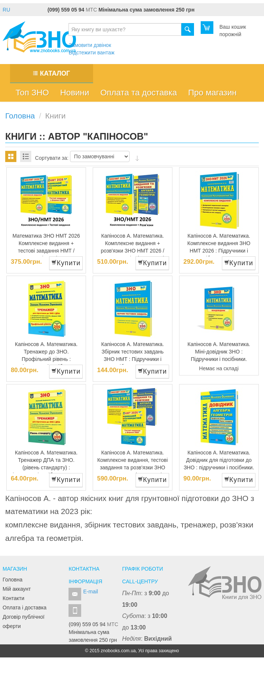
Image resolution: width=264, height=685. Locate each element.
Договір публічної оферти (23, 621)
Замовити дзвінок (90, 45)
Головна (12, 580)
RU (6, 10)
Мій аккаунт (17, 589)
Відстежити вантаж (91, 53)
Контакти (13, 598)
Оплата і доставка (25, 608)
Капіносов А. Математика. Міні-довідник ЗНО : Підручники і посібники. (219, 351)
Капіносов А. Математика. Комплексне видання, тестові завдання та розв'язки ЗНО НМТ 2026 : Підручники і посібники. (132, 467)
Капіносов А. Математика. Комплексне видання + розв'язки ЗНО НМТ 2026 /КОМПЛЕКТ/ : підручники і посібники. (132, 251)
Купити (65, 263)
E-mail (90, 591)
